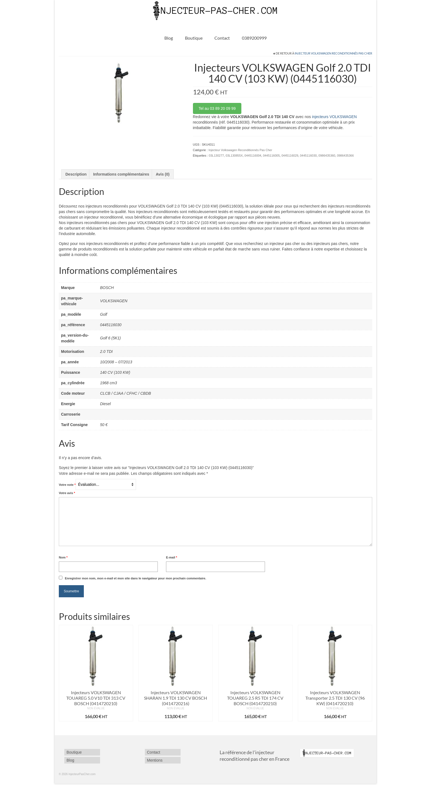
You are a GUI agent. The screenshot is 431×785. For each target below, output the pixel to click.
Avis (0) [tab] (163, 174)
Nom (63, 557)
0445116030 (308, 155)
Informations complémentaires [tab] (121, 174)
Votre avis (67, 493)
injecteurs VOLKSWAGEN (334, 117)
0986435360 (327, 155)
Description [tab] (76, 174)
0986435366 (345, 155)
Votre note (67, 484)
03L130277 (216, 155)
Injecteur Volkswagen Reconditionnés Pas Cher (333, 53)
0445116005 (271, 155)
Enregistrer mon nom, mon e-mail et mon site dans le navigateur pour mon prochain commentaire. (135, 578)
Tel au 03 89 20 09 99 (217, 108)
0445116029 (289, 155)
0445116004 (252, 155)
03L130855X (234, 155)
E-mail (171, 557)
